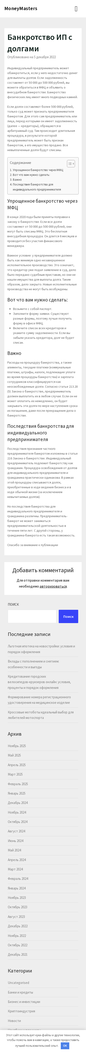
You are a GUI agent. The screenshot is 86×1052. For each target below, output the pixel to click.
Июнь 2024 (15, 841)
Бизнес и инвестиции (24, 1002)
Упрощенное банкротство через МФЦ (38, 170)
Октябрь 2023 (17, 907)
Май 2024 (14, 850)
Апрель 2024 (17, 860)
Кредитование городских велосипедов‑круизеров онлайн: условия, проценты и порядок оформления (39, 682)
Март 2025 (15, 774)
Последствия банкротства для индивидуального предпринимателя (37, 186)
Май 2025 (14, 755)
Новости (14, 1021)
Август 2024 (16, 831)
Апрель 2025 (17, 765)
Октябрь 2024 (17, 822)
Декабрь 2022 (18, 926)
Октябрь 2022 (17, 945)
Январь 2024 (16, 888)
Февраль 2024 (18, 878)
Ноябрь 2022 (17, 935)
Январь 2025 (16, 793)
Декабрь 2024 (18, 803)
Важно (17, 180)
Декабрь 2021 (18, 954)
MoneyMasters (20, 8)
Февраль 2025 (18, 784)
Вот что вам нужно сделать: (31, 175)
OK (65, 1046)
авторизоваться (53, 586)
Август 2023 (16, 916)
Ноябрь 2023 (17, 897)
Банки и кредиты (20, 992)
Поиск (13, 604)
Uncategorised (18, 982)
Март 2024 (15, 869)
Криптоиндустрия (21, 1011)
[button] (69, 164)
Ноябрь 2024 (17, 812)
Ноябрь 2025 (17, 746)
